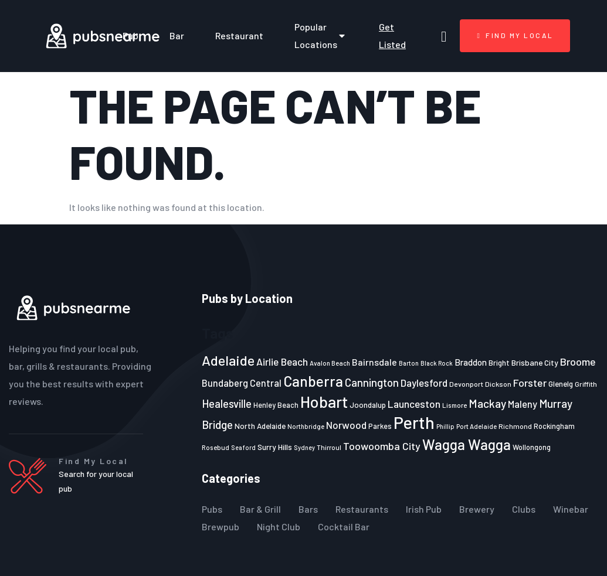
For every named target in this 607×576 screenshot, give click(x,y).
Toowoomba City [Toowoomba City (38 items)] (382, 445)
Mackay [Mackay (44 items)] (487, 403)
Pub (130, 35)
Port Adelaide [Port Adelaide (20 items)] (476, 426)
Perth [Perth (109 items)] (414, 422)
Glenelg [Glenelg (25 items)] (560, 383)
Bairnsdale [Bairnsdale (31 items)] (374, 361)
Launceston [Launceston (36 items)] (414, 404)
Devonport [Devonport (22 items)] (466, 384)
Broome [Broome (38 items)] (578, 361)
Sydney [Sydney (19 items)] (304, 447)
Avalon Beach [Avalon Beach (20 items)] (330, 363)
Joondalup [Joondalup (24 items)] (368, 405)
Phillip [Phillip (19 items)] (445, 426)
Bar (176, 35)
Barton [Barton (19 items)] (409, 363)
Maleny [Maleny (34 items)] (522, 404)
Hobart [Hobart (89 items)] (324, 401)
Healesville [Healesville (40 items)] (227, 403)
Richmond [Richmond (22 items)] (515, 426)
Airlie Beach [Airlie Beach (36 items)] (282, 361)
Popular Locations (321, 35)
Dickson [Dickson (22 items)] (498, 384)
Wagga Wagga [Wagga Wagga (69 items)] (466, 444)
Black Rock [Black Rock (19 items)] (437, 363)
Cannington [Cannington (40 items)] (372, 382)
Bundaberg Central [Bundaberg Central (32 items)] (242, 382)
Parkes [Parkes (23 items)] (380, 426)
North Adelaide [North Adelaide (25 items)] (260, 426)
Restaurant (239, 35)
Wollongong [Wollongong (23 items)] (532, 447)
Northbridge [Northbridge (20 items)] (305, 426)
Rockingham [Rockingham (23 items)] (554, 426)
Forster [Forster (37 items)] (530, 382)
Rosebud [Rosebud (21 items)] (215, 447)
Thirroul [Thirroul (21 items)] (329, 447)
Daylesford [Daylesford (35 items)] (424, 382)
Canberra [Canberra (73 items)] (313, 381)
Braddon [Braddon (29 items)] (471, 362)
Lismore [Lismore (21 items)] (454, 405)
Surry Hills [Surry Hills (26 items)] (274, 447)
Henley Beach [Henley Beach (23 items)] (276, 405)
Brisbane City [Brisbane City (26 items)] (534, 362)
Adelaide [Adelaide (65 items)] (228, 360)
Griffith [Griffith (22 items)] (586, 384)
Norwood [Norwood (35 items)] (346, 425)
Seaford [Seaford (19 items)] (243, 447)
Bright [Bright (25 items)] (499, 362)
